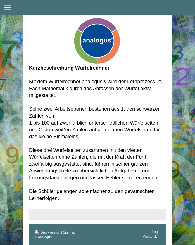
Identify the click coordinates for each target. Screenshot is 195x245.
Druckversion (48, 232)
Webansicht (151, 237)
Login (156, 232)
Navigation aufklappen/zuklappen (97, 7)
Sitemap (69, 232)
